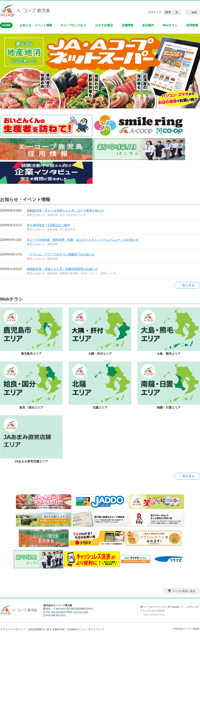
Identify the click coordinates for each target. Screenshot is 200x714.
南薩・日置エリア (169, 407)
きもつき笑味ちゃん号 (73, 214)
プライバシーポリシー (13, 629)
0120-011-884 (80, 612)
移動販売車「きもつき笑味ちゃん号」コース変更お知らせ (65, 210)
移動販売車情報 (69, 273)
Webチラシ (170, 25)
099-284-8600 (58, 612)
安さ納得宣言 (67, 229)
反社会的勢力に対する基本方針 (47, 629)
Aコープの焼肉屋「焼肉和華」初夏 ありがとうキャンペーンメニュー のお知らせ (83, 239)
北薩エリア (100, 407)
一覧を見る (187, 285)
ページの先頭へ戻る (183, 591)
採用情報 (192, 25)
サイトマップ (96, 629)
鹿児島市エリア (31, 353)
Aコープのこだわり (73, 25)
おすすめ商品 (104, 25)
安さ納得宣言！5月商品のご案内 (48, 225)
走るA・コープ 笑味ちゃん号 (98, 273)
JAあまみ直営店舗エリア (31, 461)
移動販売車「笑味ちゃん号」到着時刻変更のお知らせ (62, 269)
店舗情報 (127, 25)
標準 (168, 12)
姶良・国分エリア (31, 407)
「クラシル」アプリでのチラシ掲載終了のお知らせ (61, 254)
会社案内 (148, 25)
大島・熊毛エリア (169, 353)
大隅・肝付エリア (100, 353)
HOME (6, 25)
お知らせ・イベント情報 (35, 25)
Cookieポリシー (76, 629)
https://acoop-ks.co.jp (154, 614)
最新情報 (52, 214)
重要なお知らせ (36, 214)
